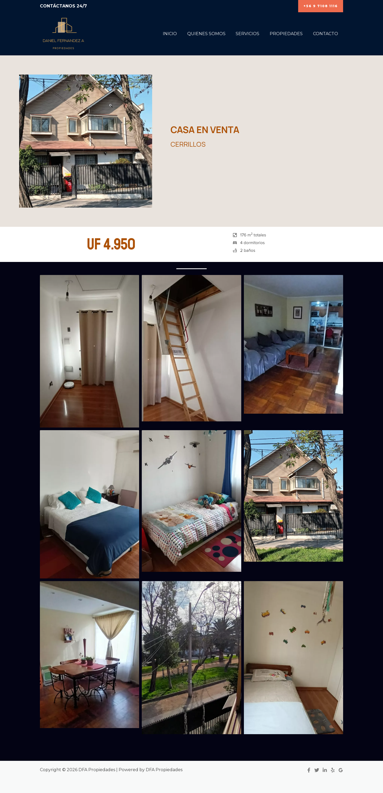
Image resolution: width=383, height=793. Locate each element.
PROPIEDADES (288, 33)
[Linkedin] (324, 770)
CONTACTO (326, 33)
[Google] (340, 770)
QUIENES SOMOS (212, 33)
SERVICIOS (252, 33)
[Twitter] (316, 770)
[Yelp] (332, 770)
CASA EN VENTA (205, 130)
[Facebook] (308, 770)
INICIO (178, 33)
